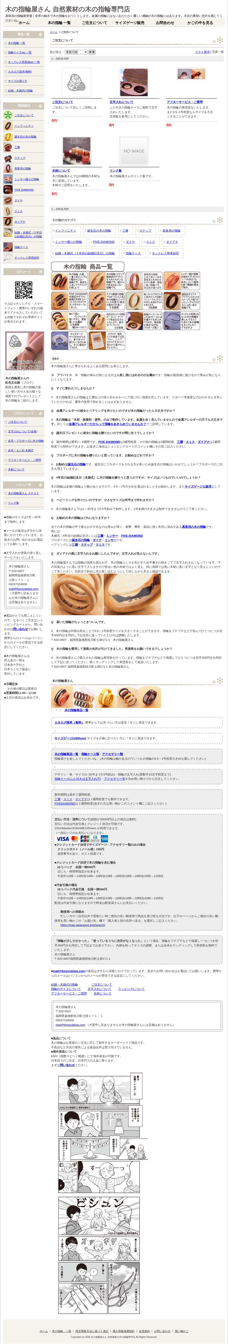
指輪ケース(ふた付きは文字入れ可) (77, 778)
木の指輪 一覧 (59, 23)
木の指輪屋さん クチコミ (23, 493)
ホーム (24, 23)
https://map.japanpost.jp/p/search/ (82, 925)
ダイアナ (172, 242)
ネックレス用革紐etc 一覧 (24, 61)
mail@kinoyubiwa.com (69, 971)
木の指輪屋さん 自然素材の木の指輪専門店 (67, 9)
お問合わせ (165, 23)
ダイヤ (130, 242)
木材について (61, 170)
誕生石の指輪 (77, 464)
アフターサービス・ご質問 (185, 102)
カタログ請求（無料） (69, 722)
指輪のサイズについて (66, 989)
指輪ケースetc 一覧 (20, 52)
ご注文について (94, 23)
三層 (125, 230)
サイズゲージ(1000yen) (70, 738)
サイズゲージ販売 (129, 23)
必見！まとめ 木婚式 (20, 450)
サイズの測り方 (17, 80)
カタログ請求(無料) (20, 71)
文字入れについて (121, 102)
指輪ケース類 (90, 754)
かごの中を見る (200, 23)
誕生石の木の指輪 (99, 230)
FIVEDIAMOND (64, 803)
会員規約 (144, 1331)
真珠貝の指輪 (171, 230)
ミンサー (112, 535)
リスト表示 (202, 52)
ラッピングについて (131, 989)
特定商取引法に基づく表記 (92, 1331)
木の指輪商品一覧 (76, 710)
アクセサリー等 (114, 778)
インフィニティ (65, 230)
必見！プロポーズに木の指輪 (26, 440)
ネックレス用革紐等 (165, 253)
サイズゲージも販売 (198, 486)
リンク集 (116, 170)
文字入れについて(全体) (22, 431)
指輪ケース (133, 253)
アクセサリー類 (112, 754)
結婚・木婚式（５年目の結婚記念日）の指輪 (85, 253)
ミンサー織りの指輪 (68, 242)
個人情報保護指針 (124, 1331)
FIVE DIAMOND (104, 242)
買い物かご (182, 1331)
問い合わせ (67, 1065)
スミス (150, 242)
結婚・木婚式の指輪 (64, 984)
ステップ (145, 230)
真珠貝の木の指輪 (194, 526)
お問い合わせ (162, 1331)
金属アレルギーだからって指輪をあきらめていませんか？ (107, 424)
